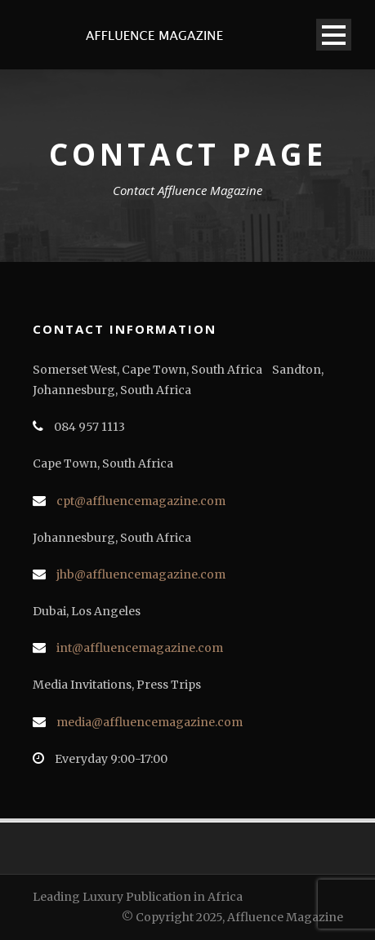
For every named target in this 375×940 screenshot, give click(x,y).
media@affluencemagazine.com (149, 722)
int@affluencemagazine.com (139, 648)
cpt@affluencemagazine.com (140, 501)
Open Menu (333, 35)
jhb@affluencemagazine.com (140, 574)
